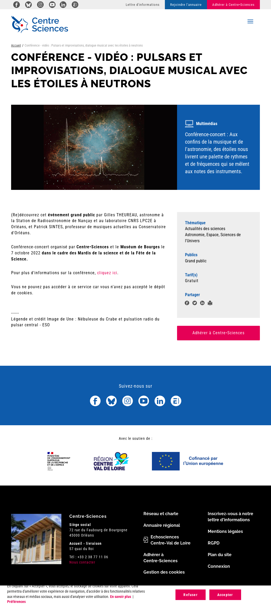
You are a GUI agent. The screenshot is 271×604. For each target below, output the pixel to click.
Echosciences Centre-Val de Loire (171, 540)
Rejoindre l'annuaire (186, 5)
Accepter (225, 595)
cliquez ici (107, 272)
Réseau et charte (160, 513)
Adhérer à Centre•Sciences (233, 5)
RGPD (213, 543)
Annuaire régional (161, 525)
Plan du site (220, 554)
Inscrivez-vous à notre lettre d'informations (230, 516)
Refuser (190, 595)
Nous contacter (82, 562)
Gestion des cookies (164, 572)
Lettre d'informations (143, 5)
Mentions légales (225, 531)
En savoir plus (120, 596)
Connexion (219, 566)
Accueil (16, 45)
